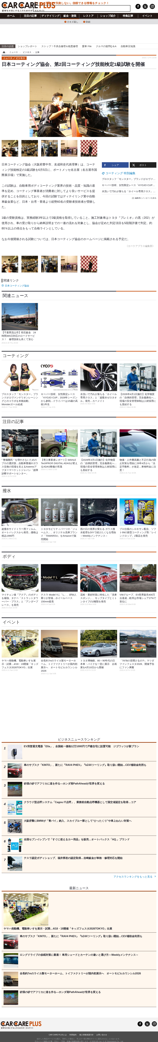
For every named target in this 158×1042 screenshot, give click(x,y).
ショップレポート (27, 46)
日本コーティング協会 (17, 285)
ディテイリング (50, 16)
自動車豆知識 (128, 46)
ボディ (9, 556)
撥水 (7, 490)
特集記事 (128, 16)
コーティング (16, 355)
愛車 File (86, 46)
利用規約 (73, 1035)
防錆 (88, 22)
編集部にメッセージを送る (144, 198)
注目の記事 (30, 16)
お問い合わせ (101, 1035)
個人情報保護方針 (86, 1035)
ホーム (11, 16)
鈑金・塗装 (69, 16)
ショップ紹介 (108, 16)
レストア (88, 16)
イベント (147, 16)
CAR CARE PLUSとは (58, 1035)
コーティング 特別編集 (120, 173)
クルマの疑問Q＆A (106, 46)
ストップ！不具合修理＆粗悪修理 (59, 46)
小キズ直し (72, 22)
